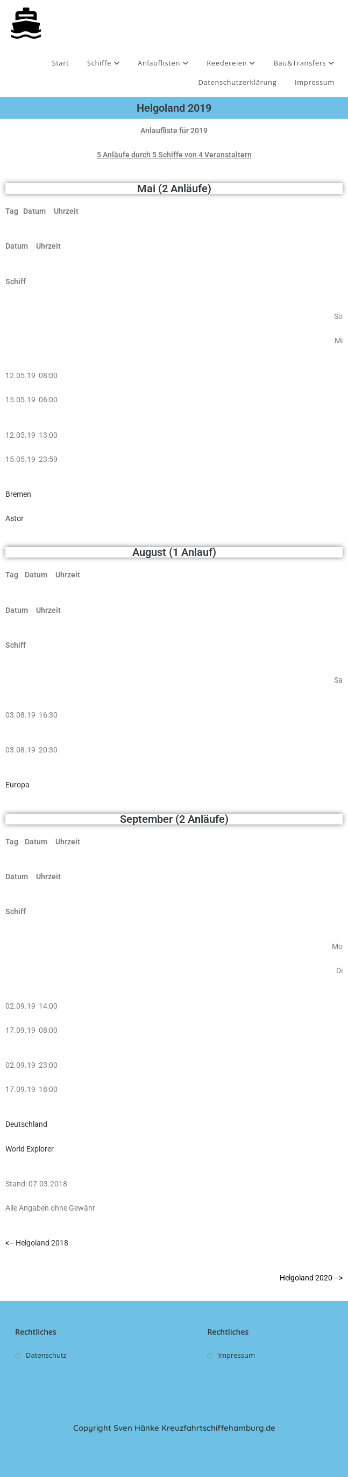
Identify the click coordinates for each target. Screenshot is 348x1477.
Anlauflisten (163, 63)
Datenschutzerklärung (237, 82)
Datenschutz (46, 1355)
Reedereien (231, 63)
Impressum (315, 82)
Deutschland (27, 1124)
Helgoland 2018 (42, 1243)
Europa (17, 784)
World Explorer (29, 1149)
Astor (14, 518)
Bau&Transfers (304, 63)
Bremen (18, 494)
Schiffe (103, 63)
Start (60, 63)
